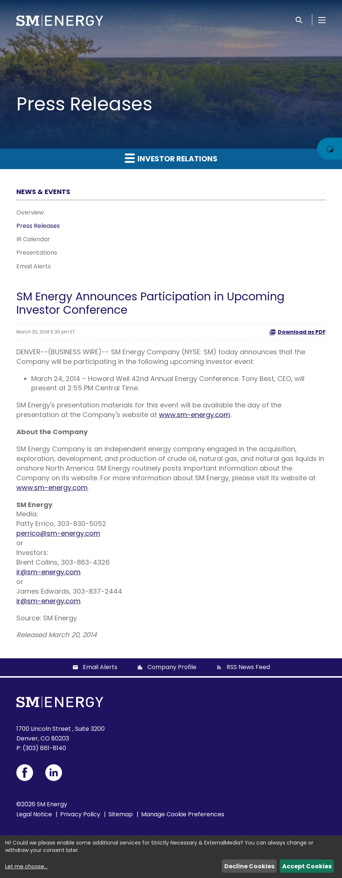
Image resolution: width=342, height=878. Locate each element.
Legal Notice (34, 814)
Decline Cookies (249, 866)
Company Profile (171, 667)
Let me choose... (26, 866)
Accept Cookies (307, 866)
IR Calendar (33, 239)
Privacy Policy (80, 814)
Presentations (36, 252)
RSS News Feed (248, 667)
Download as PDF (297, 332)
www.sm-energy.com (194, 414)
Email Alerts (33, 266)
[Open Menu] (322, 20)
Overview (30, 212)
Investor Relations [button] (171, 158)
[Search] (299, 20)
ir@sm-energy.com (48, 572)
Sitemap (120, 814)
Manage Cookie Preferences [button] (182, 814)
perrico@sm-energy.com (58, 533)
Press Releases (38, 226)
